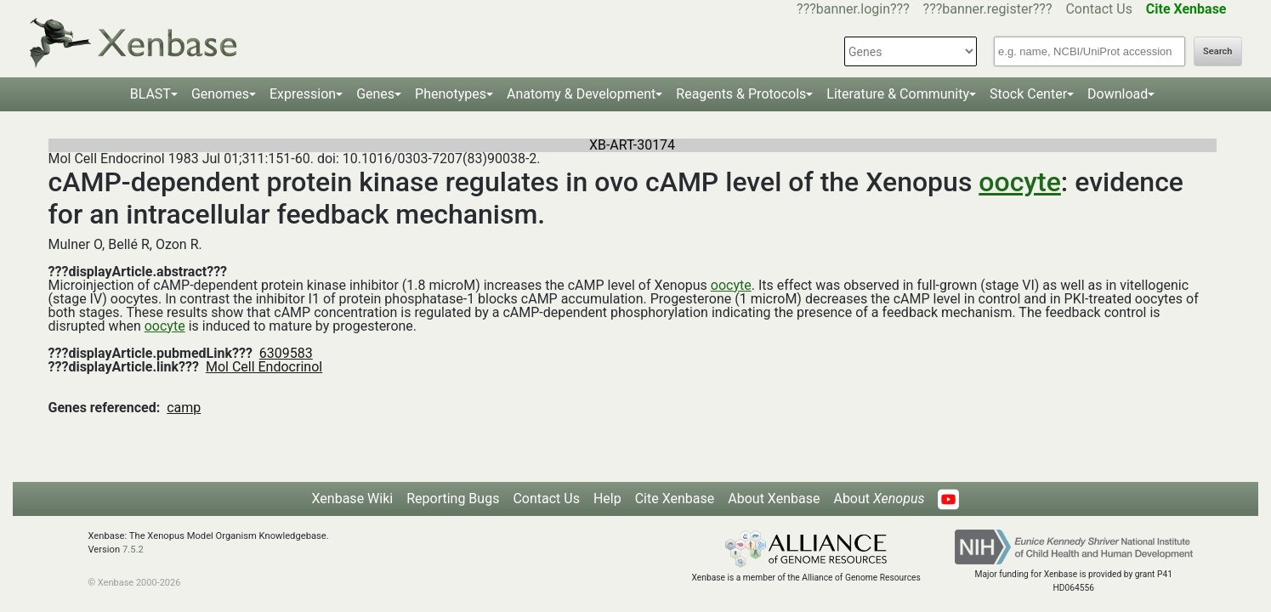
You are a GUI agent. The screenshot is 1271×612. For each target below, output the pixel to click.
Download (1117, 94)
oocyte (1019, 182)
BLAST (150, 94)
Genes (375, 94)
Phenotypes (450, 94)
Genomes (220, 94)
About (878, 498)
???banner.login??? (853, 9)
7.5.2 (133, 549)
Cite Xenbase (675, 498)
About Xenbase (774, 498)
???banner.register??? (988, 9)
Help (607, 498)
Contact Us (1098, 9)
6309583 (286, 353)
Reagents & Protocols (741, 94)
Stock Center (1028, 94)
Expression (303, 94)
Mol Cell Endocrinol (264, 367)
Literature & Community (897, 94)
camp (184, 408)
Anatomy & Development (581, 94)
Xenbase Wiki (353, 498)
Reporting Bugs (452, 498)
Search (1217, 51)
